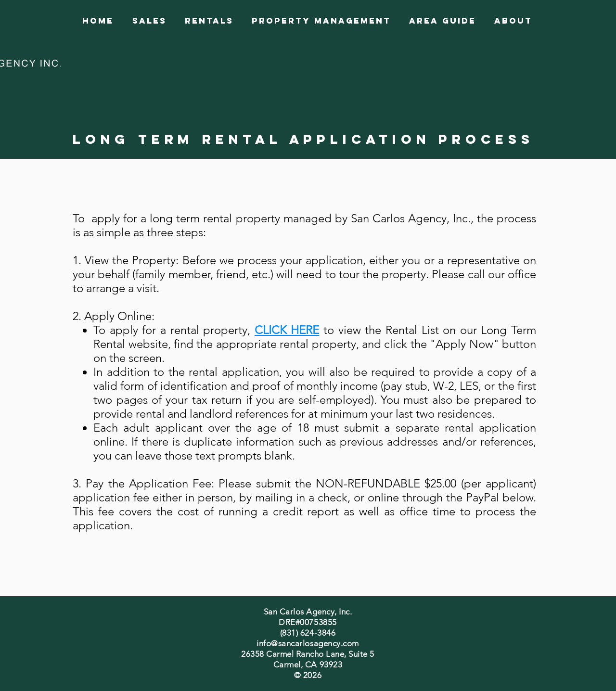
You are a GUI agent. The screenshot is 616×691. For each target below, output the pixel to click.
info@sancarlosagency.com (308, 643)
